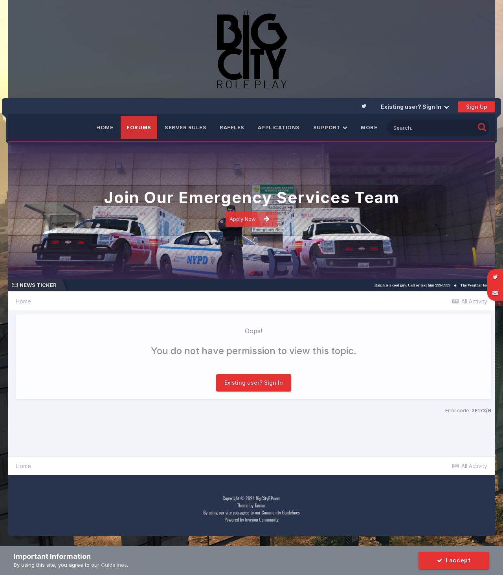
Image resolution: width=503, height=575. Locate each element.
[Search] (431, 127)
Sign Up (476, 106)
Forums (139, 127)
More (369, 127)
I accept (454, 560)
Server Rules (185, 127)
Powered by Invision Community (251, 519)
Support (330, 127)
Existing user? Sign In (415, 106)
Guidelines (114, 565)
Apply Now (249, 218)
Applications (279, 127)
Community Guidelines (281, 512)
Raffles (232, 127)
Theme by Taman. (251, 505)
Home (104, 127)
